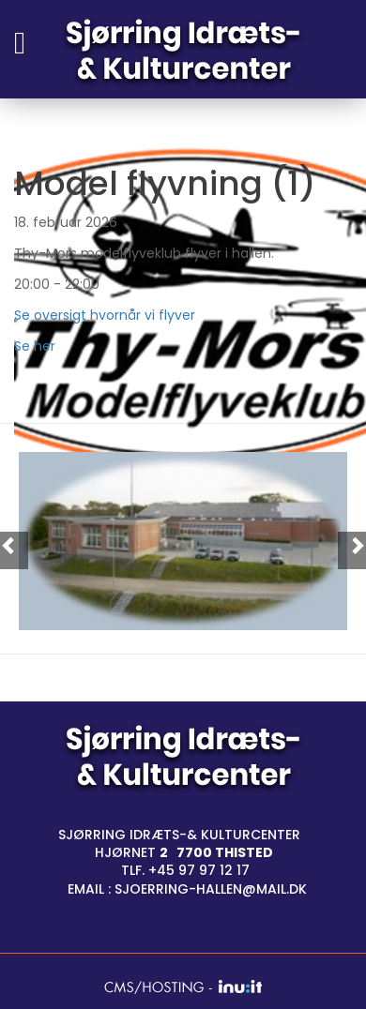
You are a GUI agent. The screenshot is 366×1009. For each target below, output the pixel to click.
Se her (34, 346)
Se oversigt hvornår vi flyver (106, 315)
